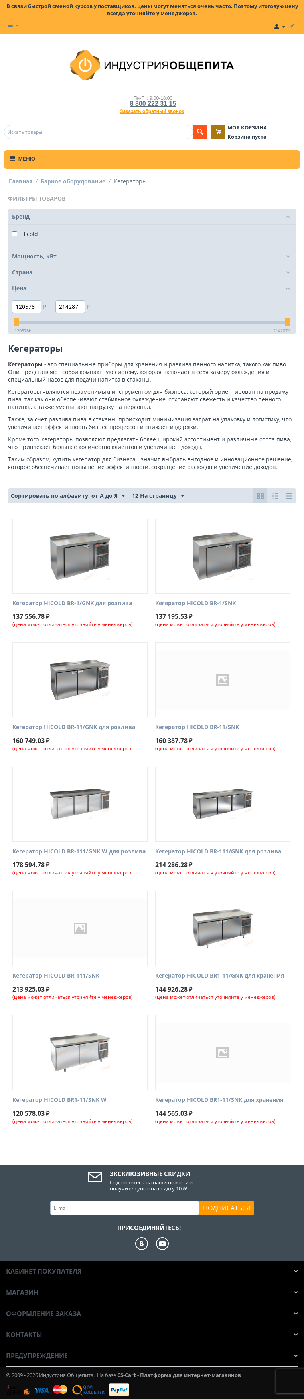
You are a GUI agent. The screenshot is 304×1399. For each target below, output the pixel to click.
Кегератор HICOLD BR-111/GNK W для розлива (79, 851)
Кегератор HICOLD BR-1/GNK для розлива (72, 603)
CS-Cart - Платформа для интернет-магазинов (179, 1375)
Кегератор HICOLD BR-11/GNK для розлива (73, 727)
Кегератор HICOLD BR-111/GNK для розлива (218, 851)
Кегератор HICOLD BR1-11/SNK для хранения (219, 1100)
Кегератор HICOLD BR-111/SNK (55, 975)
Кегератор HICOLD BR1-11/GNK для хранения (219, 975)
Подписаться (226, 1208)
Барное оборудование (73, 181)
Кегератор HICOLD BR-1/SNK (195, 603)
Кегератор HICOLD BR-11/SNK (197, 727)
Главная (20, 181)
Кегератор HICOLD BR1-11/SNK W (59, 1100)
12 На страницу (158, 496)
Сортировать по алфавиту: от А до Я (68, 496)
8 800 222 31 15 (153, 103)
